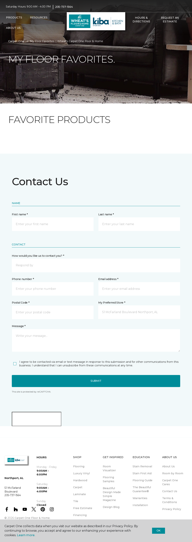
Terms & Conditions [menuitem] (169, 500)
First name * (20, 214)
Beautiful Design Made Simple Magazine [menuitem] (112, 494)
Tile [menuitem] (75, 501)
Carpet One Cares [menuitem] (170, 482)
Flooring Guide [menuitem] (142, 480)
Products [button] (14, 17)
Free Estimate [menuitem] (82, 508)
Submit (96, 381)
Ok (158, 530)
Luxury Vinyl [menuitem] (81, 473)
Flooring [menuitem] (78, 466)
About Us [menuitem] (168, 466)
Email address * (108, 279)
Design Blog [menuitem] (111, 507)
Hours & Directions (141, 19)
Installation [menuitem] (140, 505)
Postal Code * (20, 302)
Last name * (106, 214)
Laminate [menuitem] (79, 494)
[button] (130, 29)
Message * (18, 326)
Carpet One (16, 41)
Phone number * (23, 279)
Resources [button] (38, 17)
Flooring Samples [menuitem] (108, 479)
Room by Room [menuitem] (172, 473)
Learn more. (26, 535)
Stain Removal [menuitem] (142, 466)
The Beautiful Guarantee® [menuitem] (142, 489)
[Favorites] (134, 29)
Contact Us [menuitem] (169, 491)
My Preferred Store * (111, 302)
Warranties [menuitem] (140, 498)
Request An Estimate (170, 19)
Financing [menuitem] (80, 515)
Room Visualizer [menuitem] (109, 468)
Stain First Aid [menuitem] (142, 473)
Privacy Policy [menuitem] (171, 509)
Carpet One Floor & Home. (32, 518)
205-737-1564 (64, 6)
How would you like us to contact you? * (38, 255)
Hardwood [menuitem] (80, 480)
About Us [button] (13, 28)
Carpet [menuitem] (77, 487)
